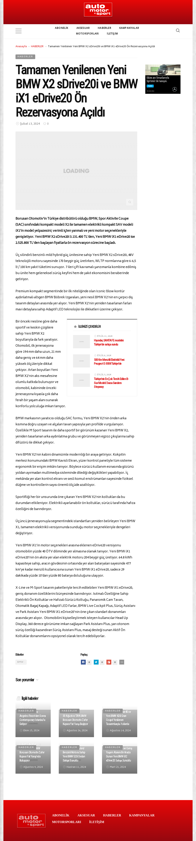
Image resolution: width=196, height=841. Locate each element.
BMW (20, 661)
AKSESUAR (83, 28)
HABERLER (104, 28)
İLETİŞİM (112, 33)
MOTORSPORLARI (87, 33)
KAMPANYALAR (129, 28)
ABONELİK (61, 28)
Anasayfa (21, 45)
